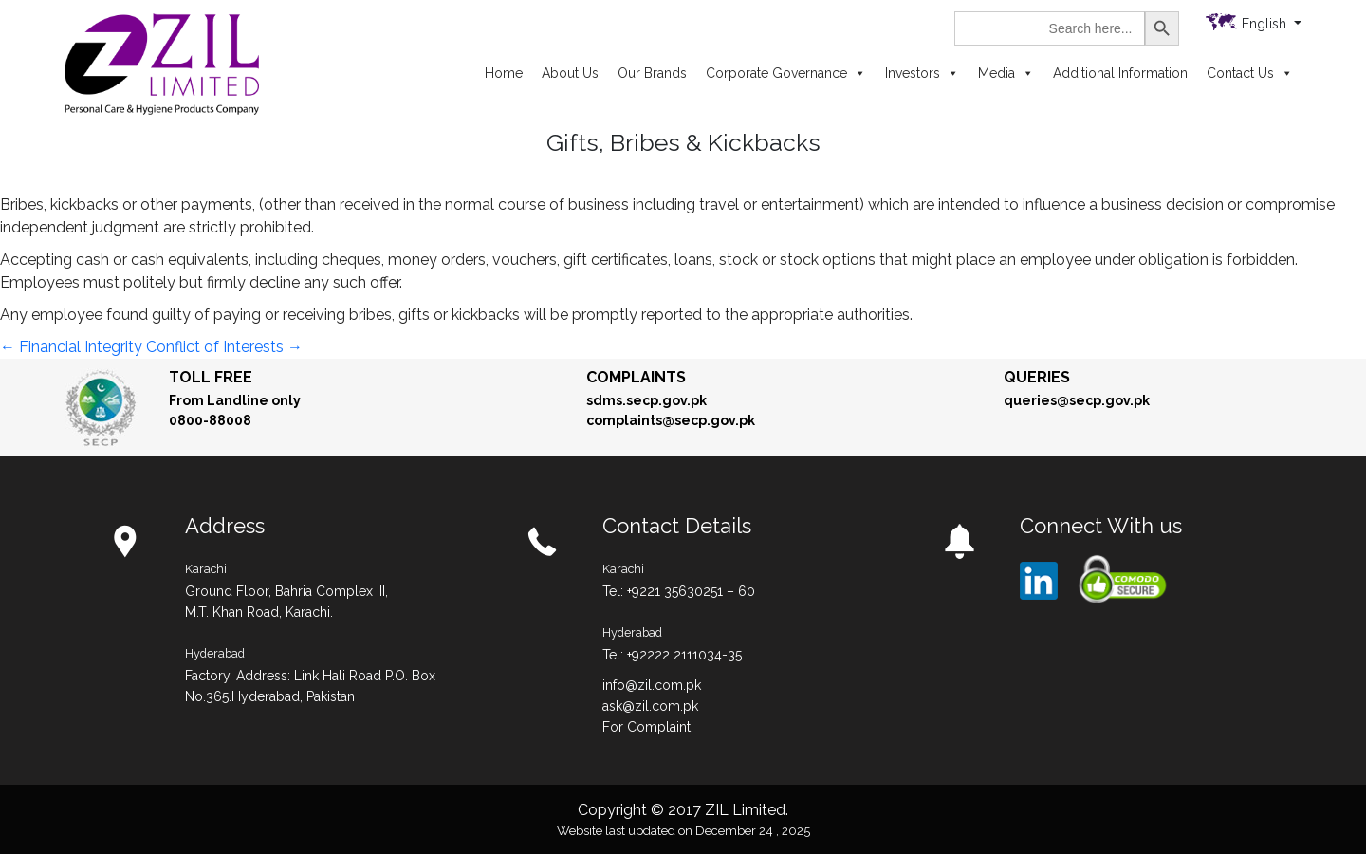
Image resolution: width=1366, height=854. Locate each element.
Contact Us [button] (1250, 73)
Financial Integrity (71, 347)
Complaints (636, 377)
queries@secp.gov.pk (1077, 400)
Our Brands (652, 73)
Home (504, 73)
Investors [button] (922, 73)
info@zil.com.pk (651, 685)
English (1266, 23)
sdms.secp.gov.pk (646, 400)
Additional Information (1120, 73)
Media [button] (1006, 73)
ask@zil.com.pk (650, 706)
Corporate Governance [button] (786, 73)
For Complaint (646, 726)
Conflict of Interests (224, 347)
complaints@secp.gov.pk (670, 420)
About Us (570, 73)
